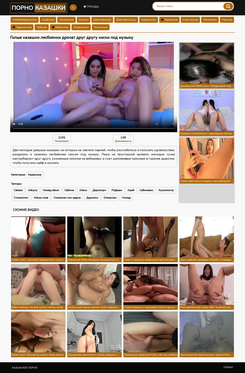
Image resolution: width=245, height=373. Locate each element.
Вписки (83, 20)
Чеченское (101, 27)
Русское (227, 20)
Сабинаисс (146, 190)
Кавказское (148, 20)
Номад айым (51, 190)
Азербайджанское (25, 20)
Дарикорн (99, 190)
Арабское (48, 20)
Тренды (91, 7)
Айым (83, 190)
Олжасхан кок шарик (67, 198)
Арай (130, 190)
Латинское (210, 20)
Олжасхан (110, 198)
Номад (126, 198)
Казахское (169, 20)
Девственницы (126, 20)
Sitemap (228, 367)
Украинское (81, 27)
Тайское (42, 27)
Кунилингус (166, 190)
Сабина (69, 190)
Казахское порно (24, 367)
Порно (39, 8)
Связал (18, 190)
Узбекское (60, 27)
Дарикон (92, 198)
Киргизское (190, 20)
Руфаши (116, 190)
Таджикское (22, 27)
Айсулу (32, 190)
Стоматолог (21, 198)
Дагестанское (102, 20)
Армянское (66, 20)
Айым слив (41, 198)
